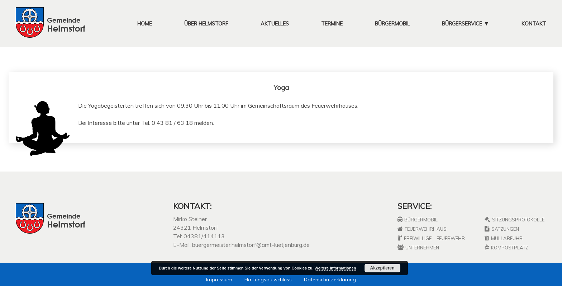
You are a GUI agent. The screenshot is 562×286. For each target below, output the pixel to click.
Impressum (219, 279)
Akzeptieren (382, 268)
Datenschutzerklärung (330, 279)
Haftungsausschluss (268, 279)
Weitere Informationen (335, 268)
